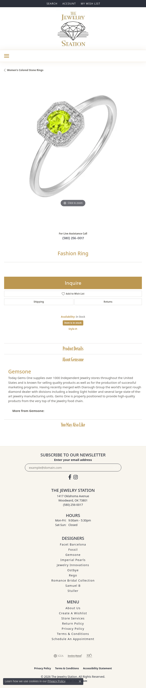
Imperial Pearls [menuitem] (73, 560)
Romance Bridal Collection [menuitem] (73, 580)
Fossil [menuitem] (73, 550)
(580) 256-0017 (73, 238)
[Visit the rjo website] (89, 656)
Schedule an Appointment (73, 639)
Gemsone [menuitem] (73, 555)
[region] (73, 153)
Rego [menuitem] (73, 575)
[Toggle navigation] (6, 56)
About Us (73, 608)
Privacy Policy (73, 629)
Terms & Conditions (73, 634)
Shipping (39, 301)
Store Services (73, 618)
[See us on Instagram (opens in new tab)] (75, 477)
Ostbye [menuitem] (73, 570)
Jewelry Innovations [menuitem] (73, 565)
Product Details (73, 349)
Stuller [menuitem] (73, 591)
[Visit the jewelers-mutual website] (75, 656)
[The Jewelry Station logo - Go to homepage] (73, 28)
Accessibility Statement (97, 668)
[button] (51, 3)
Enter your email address (73, 460)
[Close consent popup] (80, 681)
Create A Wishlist (73, 613)
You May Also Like (73, 425)
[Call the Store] (73, 505)
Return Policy (73, 623)
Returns (108, 301)
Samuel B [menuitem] (73, 586)
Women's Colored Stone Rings (25, 70)
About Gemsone (73, 360)
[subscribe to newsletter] (115, 467)
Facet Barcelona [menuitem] (73, 544)
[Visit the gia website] (59, 656)
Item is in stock (73, 322)
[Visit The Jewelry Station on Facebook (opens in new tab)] (69, 477)
